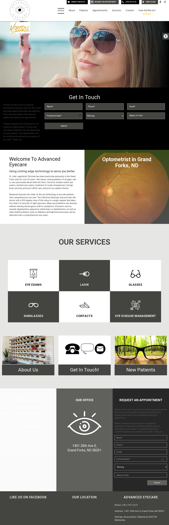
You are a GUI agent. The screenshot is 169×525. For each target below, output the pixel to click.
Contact (130, 10)
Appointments (100, 10)
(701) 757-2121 (27, 448)
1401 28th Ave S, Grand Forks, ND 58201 (144, 511)
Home (61, 10)
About (72, 10)
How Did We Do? (147, 10)
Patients (83, 10)
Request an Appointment (84, 79)
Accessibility (130, 517)
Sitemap (118, 517)
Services (116, 10)
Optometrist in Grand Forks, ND (126, 162)
